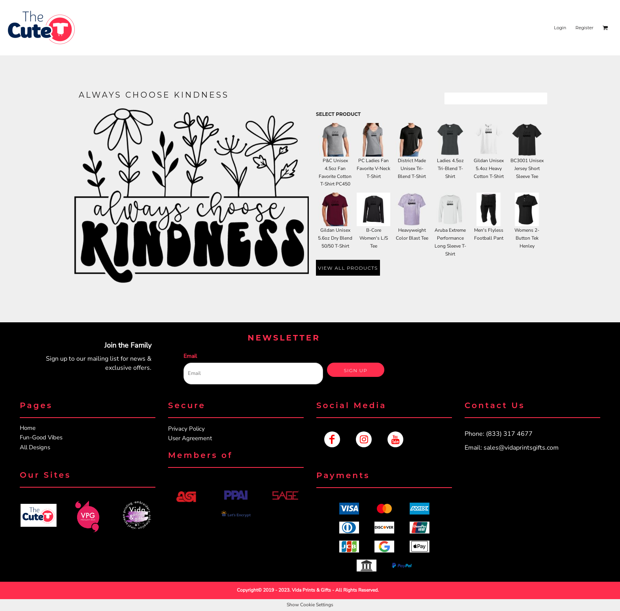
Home (28, 428)
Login (560, 27)
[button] (39, 515)
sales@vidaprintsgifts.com (521, 447)
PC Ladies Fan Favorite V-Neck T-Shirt (373, 168)
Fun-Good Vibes (41, 437)
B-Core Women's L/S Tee (373, 238)
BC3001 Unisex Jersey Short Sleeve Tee (527, 168)
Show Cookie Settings (310, 605)
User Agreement (190, 438)
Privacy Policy (186, 429)
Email (190, 356)
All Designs (35, 447)
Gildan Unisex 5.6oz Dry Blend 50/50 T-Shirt (335, 238)
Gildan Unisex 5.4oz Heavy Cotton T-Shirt (489, 168)
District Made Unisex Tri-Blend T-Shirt (412, 168)
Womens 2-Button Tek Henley (526, 238)
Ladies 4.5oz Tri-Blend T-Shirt (450, 168)
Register (584, 27)
